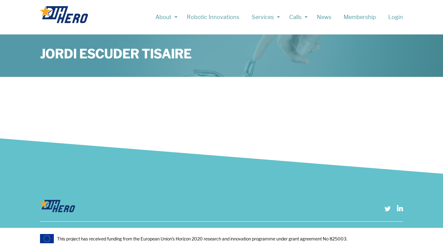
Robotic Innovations (213, 17)
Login (395, 17)
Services (263, 17)
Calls (295, 17)
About (163, 17)
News (324, 17)
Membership (360, 17)
